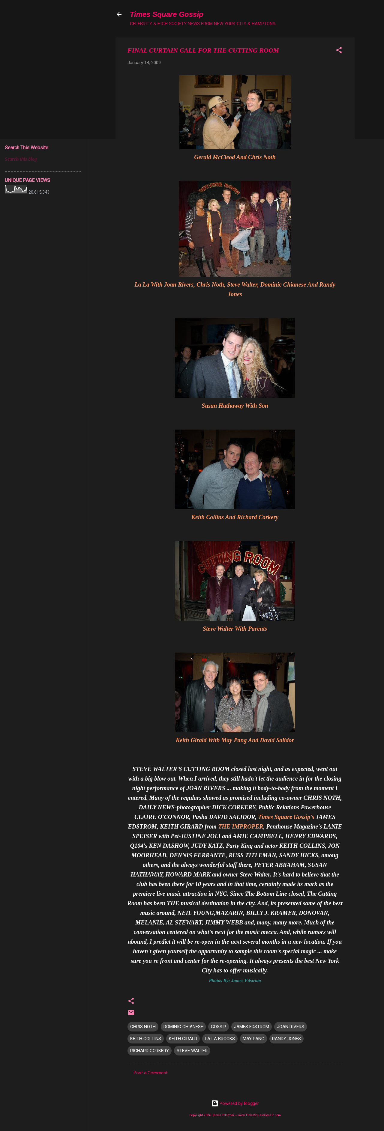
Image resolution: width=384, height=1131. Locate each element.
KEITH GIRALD (183, 1038)
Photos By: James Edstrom (235, 980)
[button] (339, 51)
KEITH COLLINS (145, 1038)
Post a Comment (150, 1073)
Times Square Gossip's (287, 817)
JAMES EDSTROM (251, 1026)
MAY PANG (253, 1038)
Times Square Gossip (166, 14)
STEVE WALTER (192, 1050)
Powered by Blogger (235, 1103)
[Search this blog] (43, 159)
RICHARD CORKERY (149, 1050)
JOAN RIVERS (290, 1026)
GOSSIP (218, 1026)
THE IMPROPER (240, 826)
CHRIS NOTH (143, 1026)
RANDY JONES (286, 1038)
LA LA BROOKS (220, 1038)
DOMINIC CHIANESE (183, 1026)
